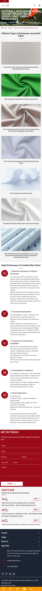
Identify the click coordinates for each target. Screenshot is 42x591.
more (37, 498)
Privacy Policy (11, 585)
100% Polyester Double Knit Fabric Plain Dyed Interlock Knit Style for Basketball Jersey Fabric (21, 130)
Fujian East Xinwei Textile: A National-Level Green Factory (21, 524)
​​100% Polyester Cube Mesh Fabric (21, 193)
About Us (4, 541)
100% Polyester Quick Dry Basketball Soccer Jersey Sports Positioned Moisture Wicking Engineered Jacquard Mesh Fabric (21, 255)
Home (5, 28)
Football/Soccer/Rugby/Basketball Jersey (25, 28)
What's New (8, 490)
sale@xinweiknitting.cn (11, 560)
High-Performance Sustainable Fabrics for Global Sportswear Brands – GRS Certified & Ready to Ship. (19, 504)
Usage (10, 28)
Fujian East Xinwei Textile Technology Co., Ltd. (22, 580)
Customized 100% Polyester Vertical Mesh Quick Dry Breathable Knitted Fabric (21, 68)
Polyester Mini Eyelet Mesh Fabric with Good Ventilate (21, 223)
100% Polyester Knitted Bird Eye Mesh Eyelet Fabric (21, 99)
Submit (11, 483)
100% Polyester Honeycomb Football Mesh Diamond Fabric (21, 162)
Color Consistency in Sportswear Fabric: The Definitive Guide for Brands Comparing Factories (22, 515)
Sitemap (3, 585)
